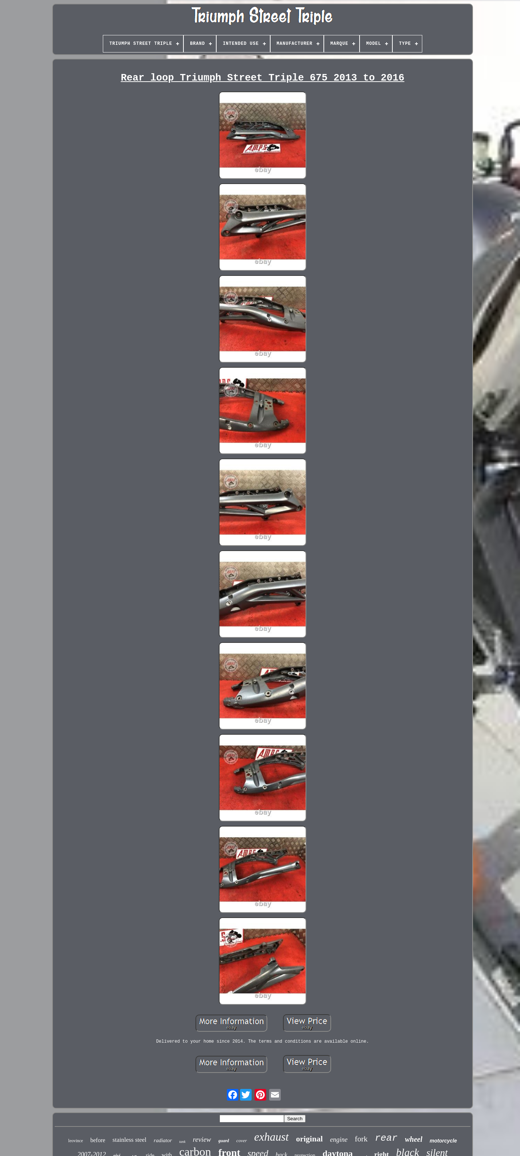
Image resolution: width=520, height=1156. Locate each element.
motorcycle (443, 1141)
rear (386, 1138)
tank (182, 1142)
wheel (413, 1139)
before (97, 1140)
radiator (163, 1140)
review (202, 1139)
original (309, 1138)
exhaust (271, 1136)
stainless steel (130, 1139)
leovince (75, 1140)
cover (241, 1140)
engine (339, 1139)
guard (223, 1140)
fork (361, 1138)
